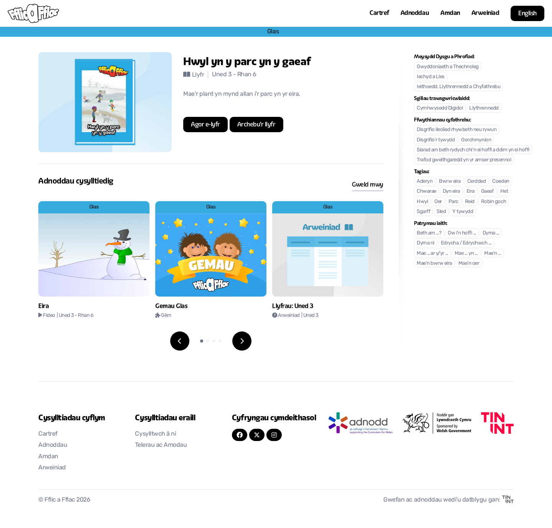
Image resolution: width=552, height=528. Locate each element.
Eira (471, 191)
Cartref (379, 12)
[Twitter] (256, 435)
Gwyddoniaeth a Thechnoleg (448, 66)
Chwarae (426, 191)
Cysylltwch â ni (155, 434)
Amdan (450, 12)
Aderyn (424, 181)
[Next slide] (241, 341)
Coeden (500, 181)
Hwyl (422, 201)
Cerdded (476, 181)
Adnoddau (415, 12)
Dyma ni (425, 243)
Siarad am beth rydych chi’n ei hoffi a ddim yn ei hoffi (473, 150)
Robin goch (493, 201)
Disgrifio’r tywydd (436, 140)
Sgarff (423, 211)
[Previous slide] (179, 341)
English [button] (527, 13)
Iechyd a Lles (431, 76)
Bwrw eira (450, 181)
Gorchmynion (476, 140)
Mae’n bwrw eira (434, 263)
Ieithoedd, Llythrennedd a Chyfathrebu (458, 86)
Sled (441, 211)
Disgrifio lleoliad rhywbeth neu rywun (456, 129)
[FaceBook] (239, 435)
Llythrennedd (483, 108)
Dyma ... (491, 233)
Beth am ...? (429, 233)
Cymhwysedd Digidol (440, 108)
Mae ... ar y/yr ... (432, 253)
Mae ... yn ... (466, 253)
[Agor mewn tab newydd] (205, 124)
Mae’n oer (469, 263)
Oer (438, 201)
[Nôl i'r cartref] (33, 13)
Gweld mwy (367, 184)
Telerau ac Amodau (161, 445)
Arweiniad (485, 12)
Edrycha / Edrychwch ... (466, 243)
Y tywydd (462, 211)
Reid (470, 201)
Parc (453, 201)
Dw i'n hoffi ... (462, 233)
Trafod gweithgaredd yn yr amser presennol (464, 159)
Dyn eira (451, 191)
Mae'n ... (492, 253)
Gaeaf (487, 191)
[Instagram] (274, 435)
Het (504, 191)
